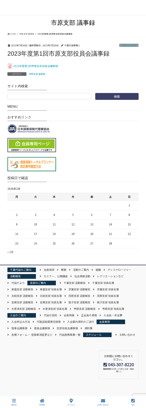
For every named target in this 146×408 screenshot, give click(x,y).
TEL (133, 402)
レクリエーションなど (110, 276)
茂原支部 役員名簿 (108, 296)
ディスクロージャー (119, 270)
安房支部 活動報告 (22, 302)
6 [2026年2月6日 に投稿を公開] (92, 215)
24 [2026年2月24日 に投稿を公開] (35, 243)
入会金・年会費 (113, 315)
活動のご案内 (81, 270)
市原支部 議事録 (128, 45)
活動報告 (15, 276)
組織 (98, 270)
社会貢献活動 (82, 276)
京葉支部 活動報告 (79, 289)
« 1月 (10, 252)
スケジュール (94, 335)
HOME (42, 402)
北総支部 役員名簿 (51, 296)
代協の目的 (50, 315)
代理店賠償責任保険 (49, 322)
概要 (63, 270)
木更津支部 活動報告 (23, 309)
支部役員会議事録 (67, 328)
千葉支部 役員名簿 (103, 283)
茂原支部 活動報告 (79, 296)
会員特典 (69, 315)
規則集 (89, 328)
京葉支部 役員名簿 (108, 289)
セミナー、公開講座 (56, 276)
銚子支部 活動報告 (79, 302)
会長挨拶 (49, 270)
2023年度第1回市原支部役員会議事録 (35, 66)
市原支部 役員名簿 (113, 309)
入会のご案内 (18, 315)
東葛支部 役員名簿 (51, 289)
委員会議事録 (42, 328)
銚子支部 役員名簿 (108, 302)
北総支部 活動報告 (22, 296)
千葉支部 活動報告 (75, 283)
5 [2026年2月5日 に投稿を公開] (73, 215)
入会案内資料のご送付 (80, 322)
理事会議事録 (19, 328)
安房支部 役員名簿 (51, 302)
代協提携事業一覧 (69, 335)
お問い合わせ (127, 335)
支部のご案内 (38, 283)
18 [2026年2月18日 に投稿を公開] (54, 234)
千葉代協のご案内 (20, 270)
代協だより (18, 283)
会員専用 (104, 322)
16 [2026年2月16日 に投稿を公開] (16, 234)
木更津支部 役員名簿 (55, 309)
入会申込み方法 (20, 322)
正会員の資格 (89, 315)
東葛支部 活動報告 (22, 289)
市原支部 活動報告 (85, 309)
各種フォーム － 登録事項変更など (31, 335)
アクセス (71, 402)
